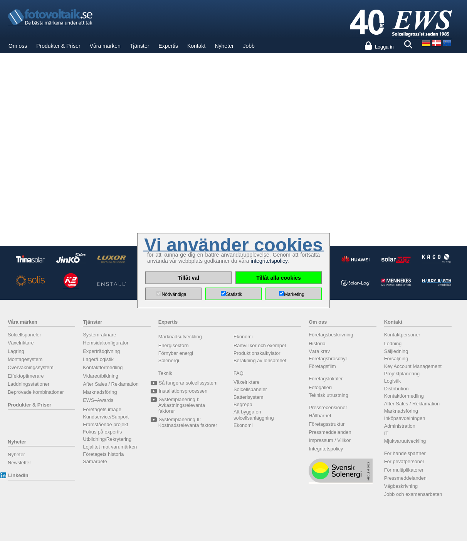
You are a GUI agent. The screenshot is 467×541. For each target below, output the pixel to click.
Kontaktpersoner (402, 335)
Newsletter (19, 462)
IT (386, 433)
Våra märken (105, 46)
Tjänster (140, 46)
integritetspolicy (269, 261)
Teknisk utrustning (328, 395)
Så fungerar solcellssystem (188, 383)
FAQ (239, 373)
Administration (399, 426)
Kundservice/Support (106, 417)
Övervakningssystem (31, 367)
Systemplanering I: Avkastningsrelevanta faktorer (181, 405)
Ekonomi (243, 336)
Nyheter (224, 46)
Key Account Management (413, 366)
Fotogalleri (320, 387)
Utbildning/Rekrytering (107, 439)
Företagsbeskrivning (331, 335)
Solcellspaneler (24, 335)
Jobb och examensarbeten (413, 494)
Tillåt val (188, 278)
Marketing (294, 294)
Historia (317, 343)
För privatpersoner (404, 461)
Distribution (396, 388)
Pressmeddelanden (330, 432)
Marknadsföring (100, 392)
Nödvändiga (173, 294)
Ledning (393, 343)
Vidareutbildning (100, 376)
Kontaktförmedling (103, 367)
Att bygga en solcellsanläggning (254, 414)
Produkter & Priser (58, 46)
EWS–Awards (98, 400)
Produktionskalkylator (257, 353)
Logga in (384, 47)
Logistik (392, 381)
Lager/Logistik (98, 359)
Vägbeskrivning (401, 486)
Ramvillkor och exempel (260, 345)
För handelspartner (405, 453)
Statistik (234, 294)
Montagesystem (25, 359)
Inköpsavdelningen (404, 418)
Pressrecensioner (328, 407)
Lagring (16, 351)
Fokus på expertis (102, 432)
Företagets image (102, 409)
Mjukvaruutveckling (405, 441)
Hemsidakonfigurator (105, 343)
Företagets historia (103, 454)
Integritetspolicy (326, 449)
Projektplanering (402, 373)
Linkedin (18, 475)
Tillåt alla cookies (278, 278)
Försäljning (396, 358)
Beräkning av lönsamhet (260, 360)
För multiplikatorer (403, 470)
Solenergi (168, 360)
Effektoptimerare (26, 376)
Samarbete (95, 461)
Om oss (17, 46)
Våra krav (319, 351)
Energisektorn (173, 345)
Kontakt (196, 46)
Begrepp (243, 404)
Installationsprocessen (183, 391)
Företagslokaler (326, 378)
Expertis (168, 46)
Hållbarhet (320, 415)
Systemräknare (99, 335)
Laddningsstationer (28, 384)
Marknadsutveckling (180, 336)
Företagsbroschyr (328, 358)
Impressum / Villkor (330, 440)
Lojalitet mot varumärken (110, 447)
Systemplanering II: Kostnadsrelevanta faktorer (187, 422)
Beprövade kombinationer (36, 392)
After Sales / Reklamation (110, 384)
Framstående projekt (105, 424)
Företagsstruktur (326, 424)
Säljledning (396, 351)
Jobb (248, 46)
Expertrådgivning (101, 351)
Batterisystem (249, 397)
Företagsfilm (322, 366)
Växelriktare (21, 343)
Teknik (165, 373)
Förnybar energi (175, 353)
